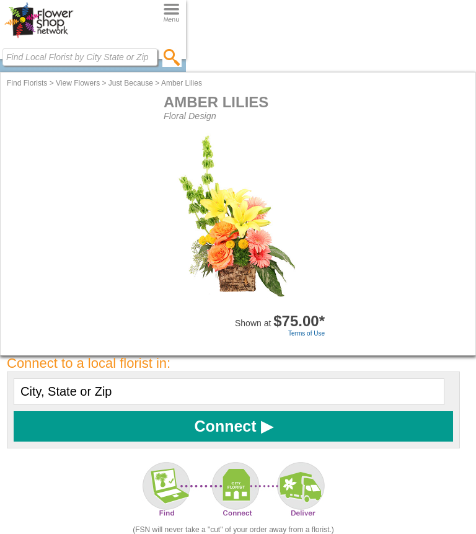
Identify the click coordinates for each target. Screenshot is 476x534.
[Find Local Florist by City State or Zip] (79, 57)
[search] (172, 57)
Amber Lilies (181, 83)
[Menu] (171, 13)
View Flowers (78, 83)
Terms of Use (306, 333)
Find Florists (27, 83)
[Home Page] (38, 37)
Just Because (130, 83)
